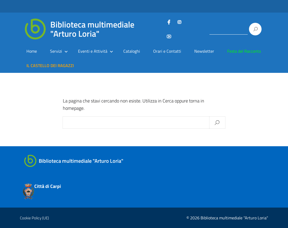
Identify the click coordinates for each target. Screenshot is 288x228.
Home (31, 51)
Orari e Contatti (167, 51)
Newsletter (204, 51)
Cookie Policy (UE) (34, 218)
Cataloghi (131, 51)
